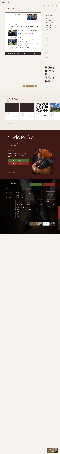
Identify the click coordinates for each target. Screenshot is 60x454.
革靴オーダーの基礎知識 (50, 23)
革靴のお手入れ (49, 27)
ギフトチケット (51, 197)
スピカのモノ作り (49, 15)
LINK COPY (34, 53)
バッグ (28, 199)
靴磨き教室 (29, 207)
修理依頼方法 (29, 204)
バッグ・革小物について (50, 18)
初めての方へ (18, 192)
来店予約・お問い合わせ (18, 163)
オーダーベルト (19, 209)
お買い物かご (49, 206)
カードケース (18, 216)
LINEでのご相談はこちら (18, 160)
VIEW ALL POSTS (8, 123)
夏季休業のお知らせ (55, 115)
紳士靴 (28, 195)
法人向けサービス (30, 209)
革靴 (37, 206)
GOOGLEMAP (20, 222)
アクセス (7, 200)
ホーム (44, 5)
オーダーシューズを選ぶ (12, 172)
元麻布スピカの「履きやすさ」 (13, 168)
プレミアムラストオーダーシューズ (20, 205)
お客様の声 (39, 201)
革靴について (48, 20)
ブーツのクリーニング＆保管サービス (30, 201)
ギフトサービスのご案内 (51, 195)
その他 (52, 5)
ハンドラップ (9, 115)
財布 (17, 213)
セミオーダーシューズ (20, 202)
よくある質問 (8, 197)
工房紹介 (7, 195)
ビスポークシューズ (20, 207)
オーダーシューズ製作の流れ (20, 195)
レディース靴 (29, 197)
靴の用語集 (39, 202)
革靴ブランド (48, 25)
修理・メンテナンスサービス (30, 193)
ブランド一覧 (39, 204)
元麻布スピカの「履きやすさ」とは (10, 193)
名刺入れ (18, 214)
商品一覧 (48, 201)
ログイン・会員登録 (51, 204)
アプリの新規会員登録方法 (41, 115)
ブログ (48, 5)
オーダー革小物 (19, 211)
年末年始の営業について (26, 115)
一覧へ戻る (30, 86)
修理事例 (28, 206)
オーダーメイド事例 (20, 197)
